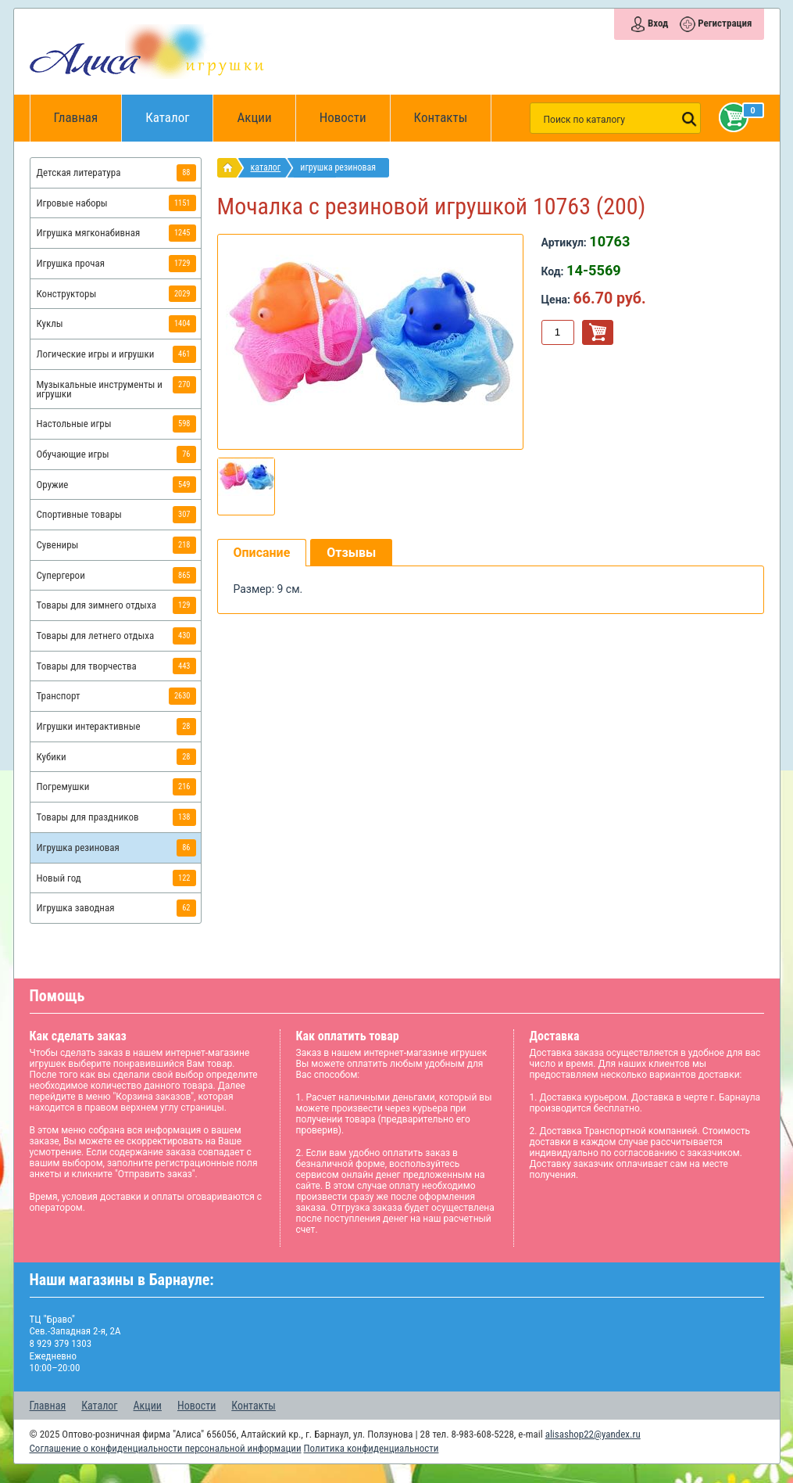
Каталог (179, 110)
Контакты (441, 117)
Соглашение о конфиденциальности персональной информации (166, 1448)
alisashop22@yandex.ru (593, 1434)
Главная (81, 118)
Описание (262, 552)
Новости (343, 117)
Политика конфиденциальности (371, 1448)
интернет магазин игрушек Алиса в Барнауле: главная (231, 168)
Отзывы (351, 552)
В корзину (597, 332)
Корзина (730, 117)
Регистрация (725, 23)
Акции (254, 117)
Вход (658, 23)
